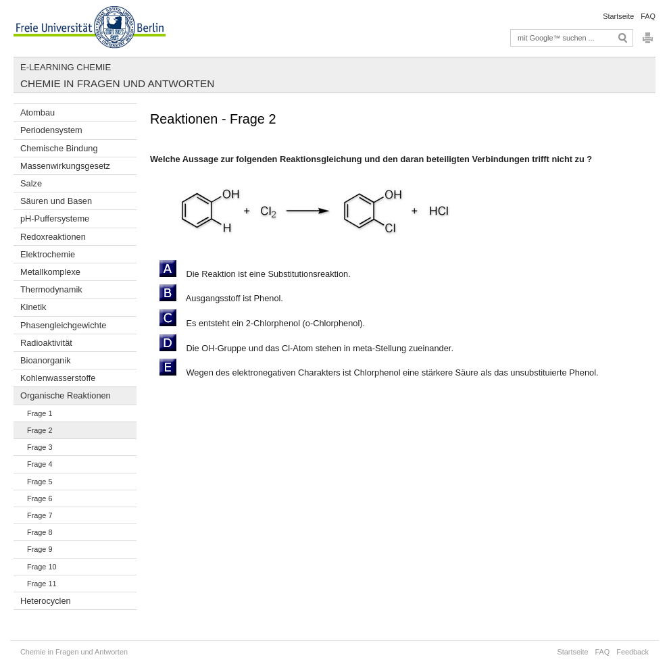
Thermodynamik (51, 289)
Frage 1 (39, 413)
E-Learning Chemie (65, 67)
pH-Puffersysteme (54, 218)
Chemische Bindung (59, 148)
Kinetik (33, 307)
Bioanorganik (45, 360)
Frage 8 (39, 532)
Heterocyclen (45, 601)
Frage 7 (39, 515)
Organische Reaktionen (65, 395)
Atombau (37, 112)
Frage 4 (39, 464)
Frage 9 (39, 549)
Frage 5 (39, 482)
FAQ (648, 16)
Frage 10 (42, 567)
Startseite (618, 16)
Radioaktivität (46, 343)
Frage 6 (39, 498)
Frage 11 (42, 584)
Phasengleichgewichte (63, 325)
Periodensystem (51, 130)
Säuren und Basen (56, 201)
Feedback (632, 652)
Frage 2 (39, 430)
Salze (31, 183)
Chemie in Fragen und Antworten (117, 83)
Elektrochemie (47, 254)
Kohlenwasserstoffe (57, 378)
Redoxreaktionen (53, 237)
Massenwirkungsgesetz (65, 166)
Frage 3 (39, 447)
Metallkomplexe (50, 272)
